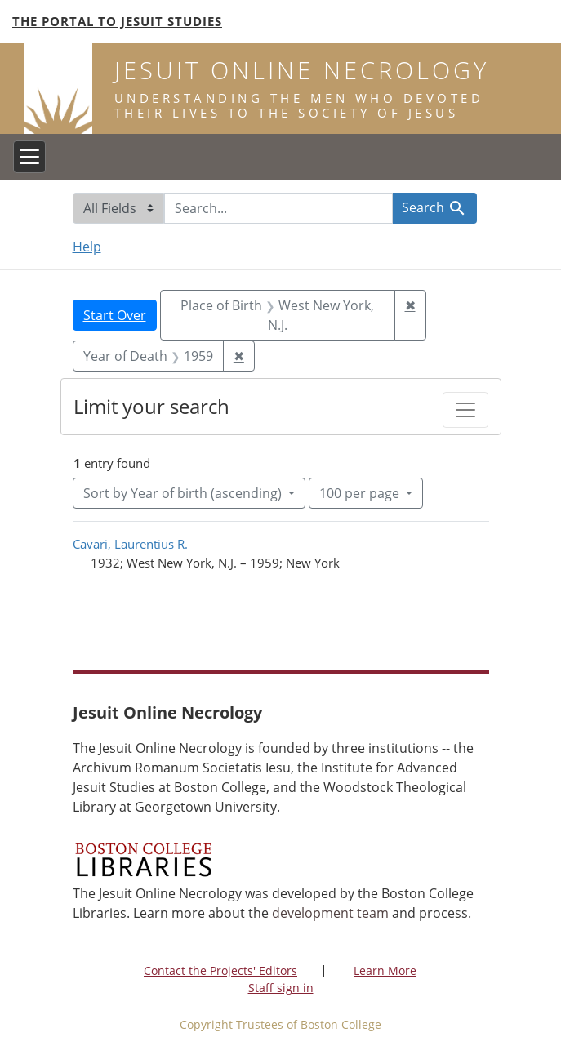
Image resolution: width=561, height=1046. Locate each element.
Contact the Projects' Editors (220, 970)
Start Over (114, 315)
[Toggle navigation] (29, 156)
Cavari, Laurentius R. (130, 544)
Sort (184, 493)
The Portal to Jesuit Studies (117, 21)
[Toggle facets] (465, 410)
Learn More (385, 970)
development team (330, 913)
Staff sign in (281, 987)
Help (87, 247)
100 (361, 492)
